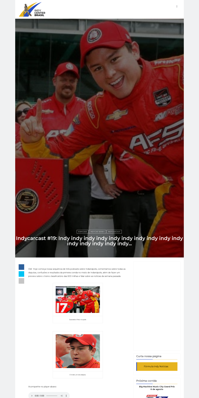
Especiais (82, 232)
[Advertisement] (156, 306)
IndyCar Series (97, 232)
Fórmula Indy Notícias (156, 366)
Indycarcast (114, 232)
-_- (97, 249)
